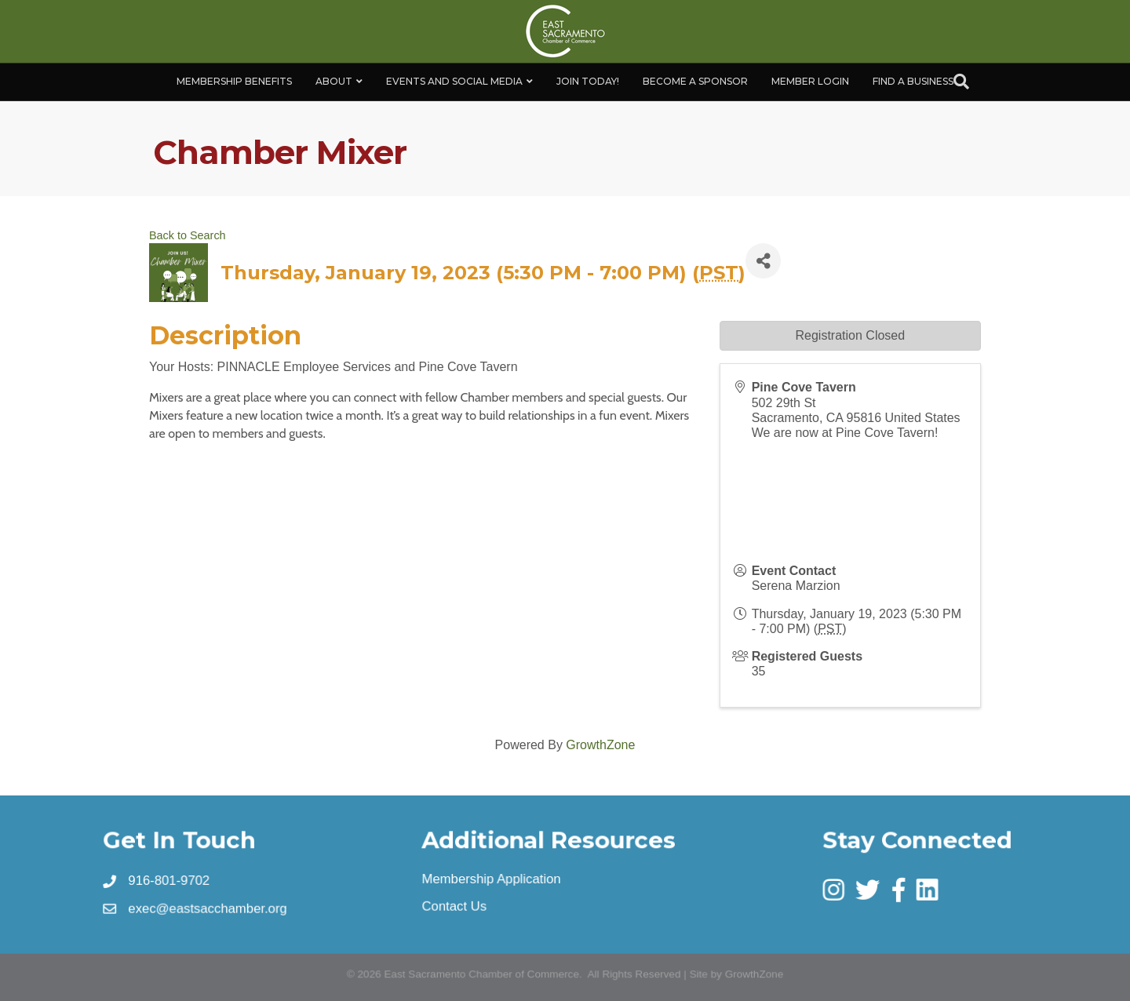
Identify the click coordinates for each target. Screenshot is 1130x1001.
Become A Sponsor (695, 81)
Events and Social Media (454, 81)
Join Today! (587, 81)
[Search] (961, 81)
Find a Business (913, 81)
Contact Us (454, 906)
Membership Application (491, 879)
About (333, 81)
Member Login (810, 81)
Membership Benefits (234, 81)
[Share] (763, 260)
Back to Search (187, 235)
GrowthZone (600, 745)
